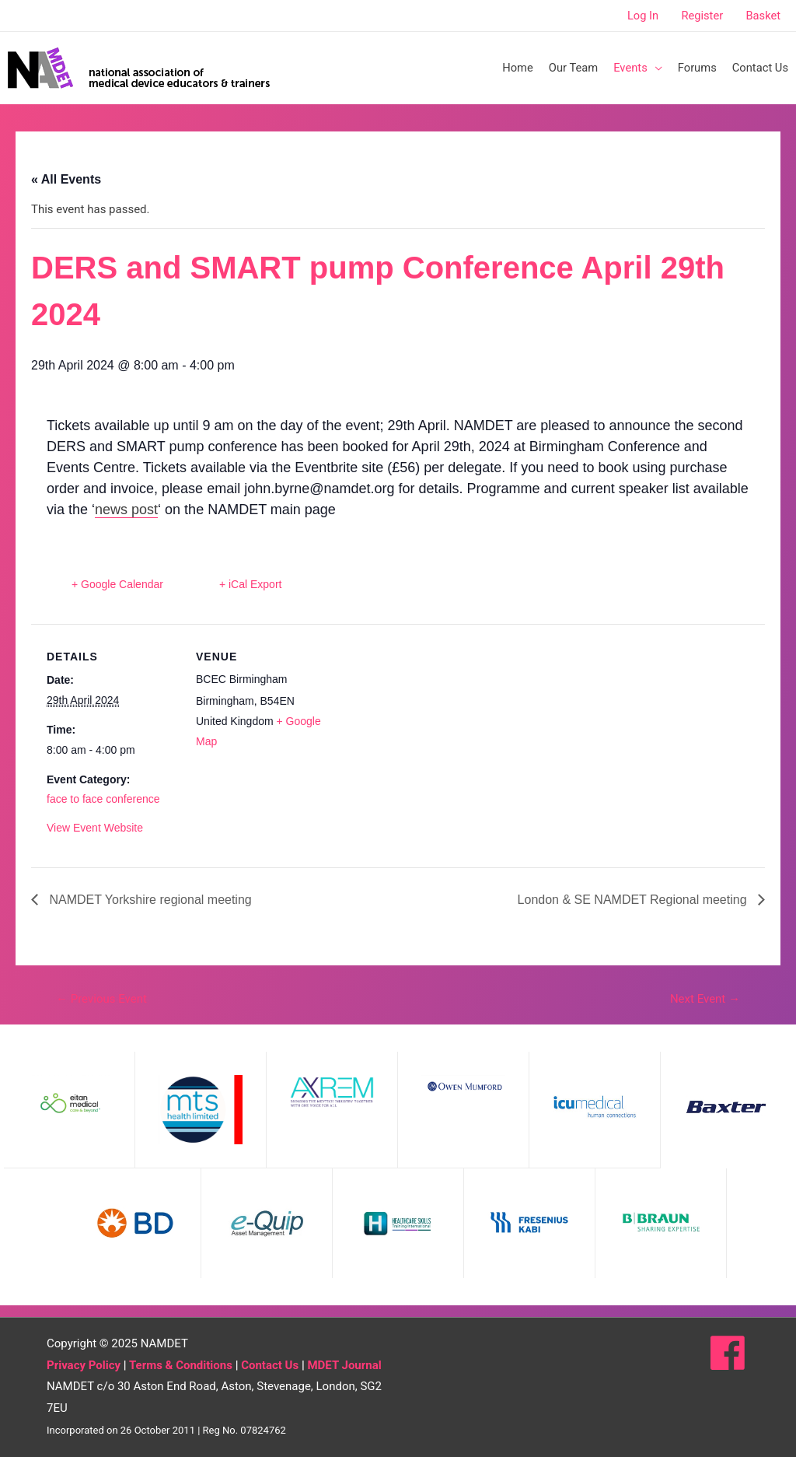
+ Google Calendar (117, 584)
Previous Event (101, 999)
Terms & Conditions (180, 1365)
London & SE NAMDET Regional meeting (634, 899)
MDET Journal (344, 1365)
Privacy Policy (83, 1365)
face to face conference (103, 799)
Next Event (705, 999)
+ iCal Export (250, 584)
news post (126, 509)
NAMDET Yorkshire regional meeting (149, 899)
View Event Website (95, 827)
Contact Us (269, 1365)
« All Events (66, 179)
